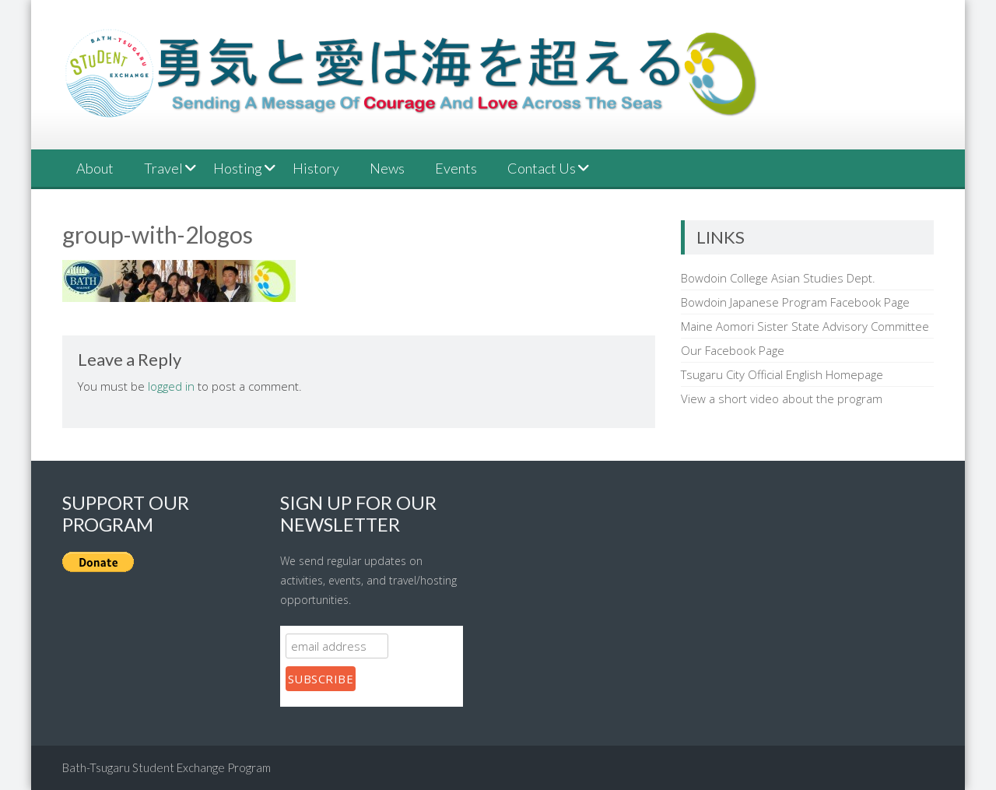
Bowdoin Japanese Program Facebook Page (795, 302)
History (316, 168)
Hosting (237, 168)
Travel (163, 168)
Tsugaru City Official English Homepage (782, 374)
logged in (171, 386)
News (387, 168)
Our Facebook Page (732, 350)
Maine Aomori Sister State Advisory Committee (805, 326)
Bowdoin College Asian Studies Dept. (778, 278)
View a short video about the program (781, 398)
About (95, 168)
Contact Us (541, 168)
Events (456, 168)
